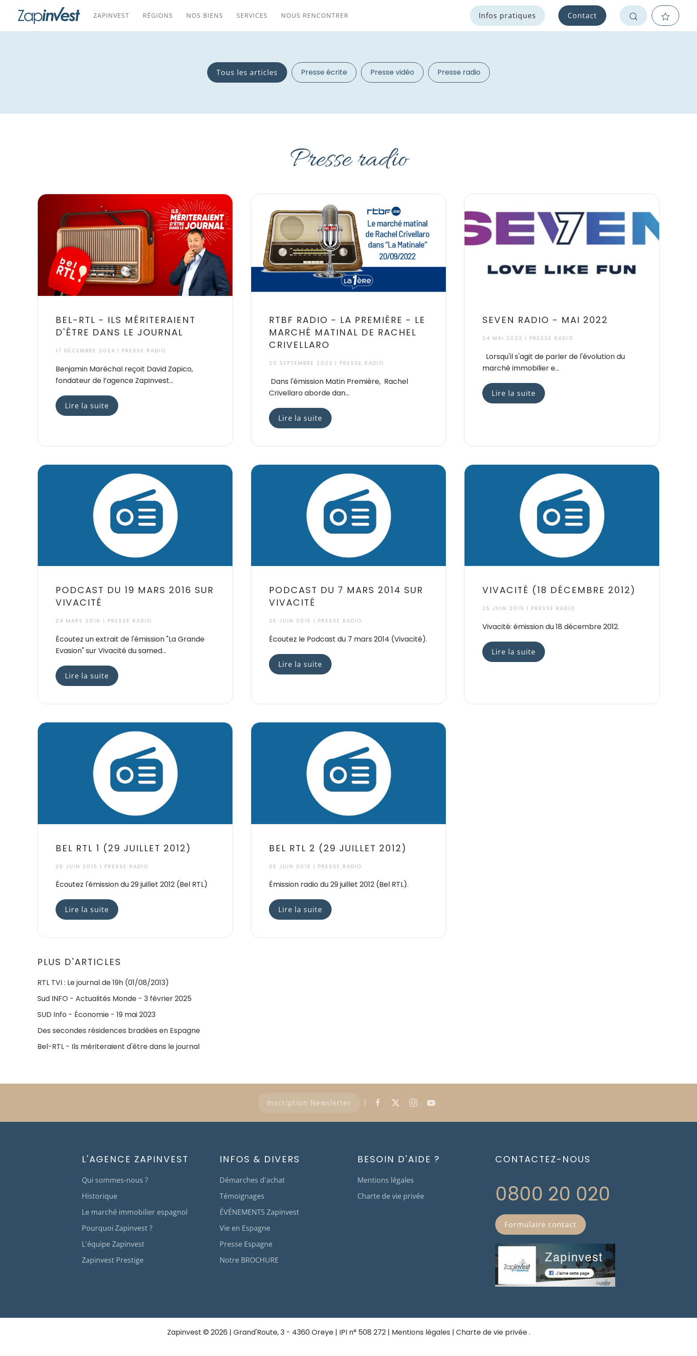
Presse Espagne (246, 1244)
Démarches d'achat (252, 1180)
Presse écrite (324, 72)
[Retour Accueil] (49, 15)
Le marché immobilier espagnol (135, 1212)
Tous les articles (247, 72)
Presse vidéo (392, 72)
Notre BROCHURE (249, 1260)
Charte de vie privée (390, 1196)
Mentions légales (385, 1180)
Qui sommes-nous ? (115, 1180)
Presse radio (459, 72)
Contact (582, 15)
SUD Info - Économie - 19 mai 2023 (96, 1014)
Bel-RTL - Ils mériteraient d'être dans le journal (118, 1046)
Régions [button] (158, 15)
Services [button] (252, 15)
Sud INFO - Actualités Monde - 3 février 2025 (114, 998)
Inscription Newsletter (309, 1103)
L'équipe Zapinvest (113, 1244)
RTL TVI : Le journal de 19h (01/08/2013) (103, 982)
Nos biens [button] (204, 15)
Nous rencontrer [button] (314, 15)
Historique (99, 1196)
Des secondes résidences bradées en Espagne (118, 1030)
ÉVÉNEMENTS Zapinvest (259, 1212)
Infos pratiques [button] (507, 15)
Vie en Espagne (245, 1228)
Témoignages (242, 1196)
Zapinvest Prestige (113, 1260)
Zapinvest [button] (111, 15)
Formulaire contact (541, 1224)
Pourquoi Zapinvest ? (117, 1228)
